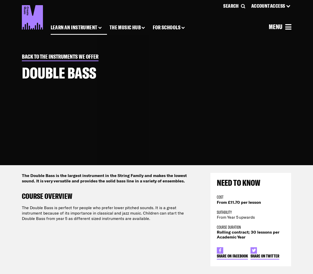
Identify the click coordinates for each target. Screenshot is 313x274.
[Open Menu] (280, 26)
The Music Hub (125, 27)
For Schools (167, 27)
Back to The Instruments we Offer (60, 56)
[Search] (234, 6)
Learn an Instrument (74, 27)
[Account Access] (271, 6)
